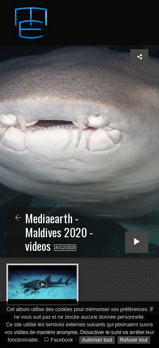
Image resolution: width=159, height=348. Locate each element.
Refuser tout (134, 340)
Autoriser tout (97, 340)
